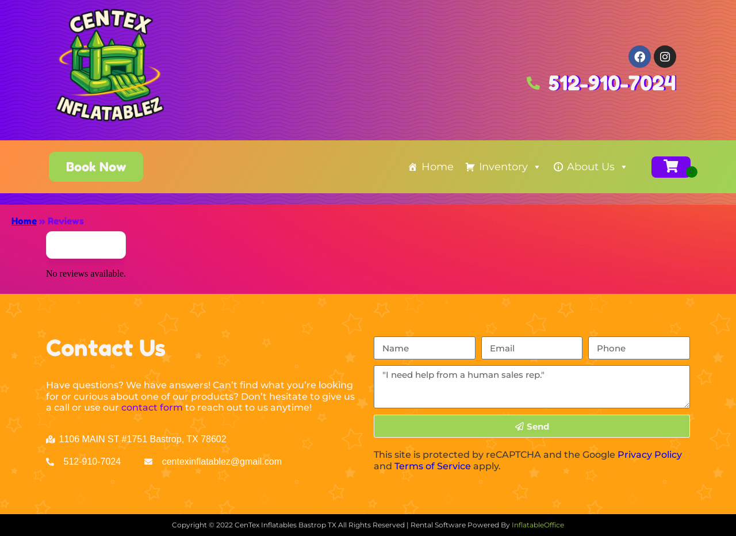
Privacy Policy (650, 454)
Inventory (510, 166)
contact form (152, 407)
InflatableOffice (538, 524)
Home (437, 166)
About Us (597, 166)
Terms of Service (432, 466)
